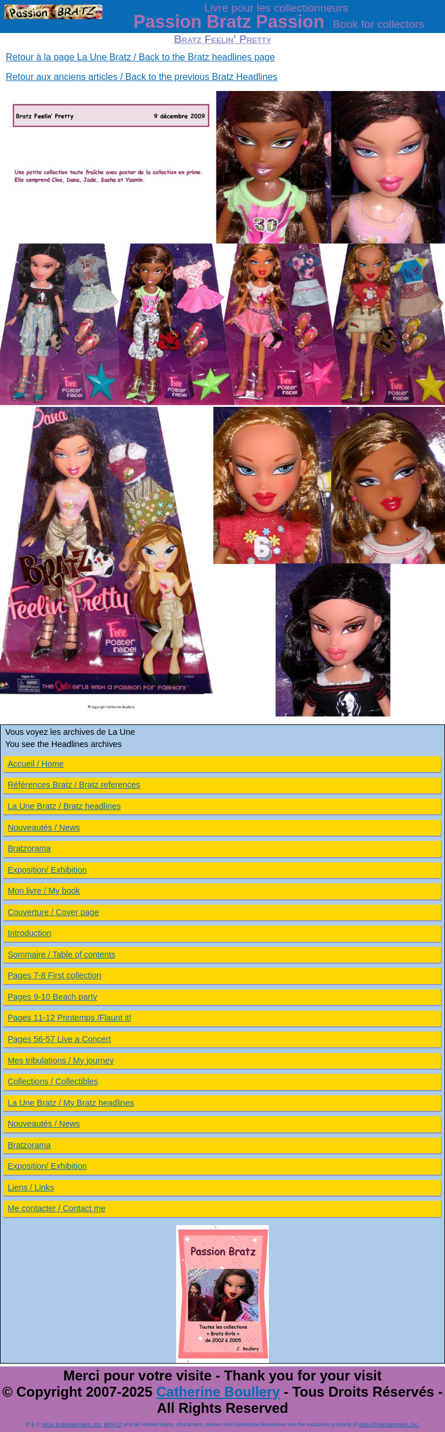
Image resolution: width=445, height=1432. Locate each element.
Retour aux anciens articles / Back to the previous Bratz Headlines (142, 77)
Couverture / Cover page (53, 912)
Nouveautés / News (44, 827)
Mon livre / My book (44, 890)
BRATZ (113, 1424)
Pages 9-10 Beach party (52, 996)
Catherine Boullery (218, 1392)
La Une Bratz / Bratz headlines (64, 806)
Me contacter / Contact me (56, 1208)
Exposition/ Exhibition (47, 869)
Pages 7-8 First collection (54, 975)
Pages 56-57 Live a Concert (59, 1039)
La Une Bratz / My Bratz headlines (71, 1102)
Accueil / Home (36, 763)
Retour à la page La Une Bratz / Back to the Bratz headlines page (140, 57)
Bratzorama (29, 848)
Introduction (29, 933)
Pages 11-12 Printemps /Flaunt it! (70, 1017)
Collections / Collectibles (53, 1081)
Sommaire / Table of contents (61, 954)
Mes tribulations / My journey (61, 1060)
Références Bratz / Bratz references (74, 784)
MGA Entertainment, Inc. (72, 1424)
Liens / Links (31, 1187)
